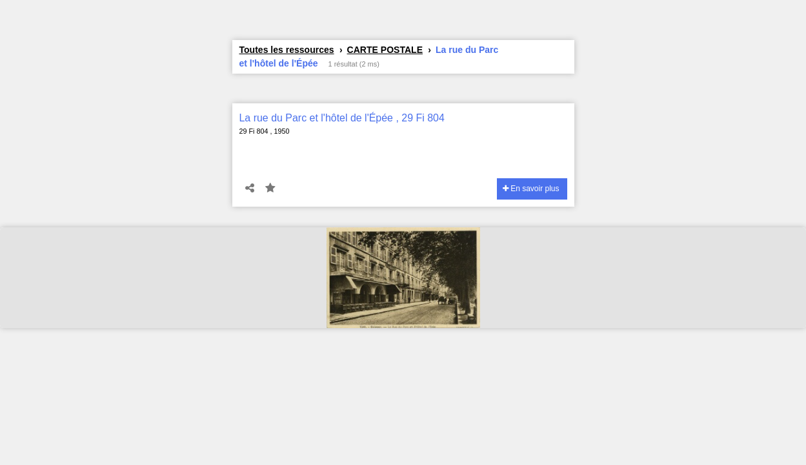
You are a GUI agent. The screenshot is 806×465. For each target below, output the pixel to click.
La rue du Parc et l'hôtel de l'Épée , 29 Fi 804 (342, 117)
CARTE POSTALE (385, 50)
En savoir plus (531, 188)
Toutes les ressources (286, 50)
